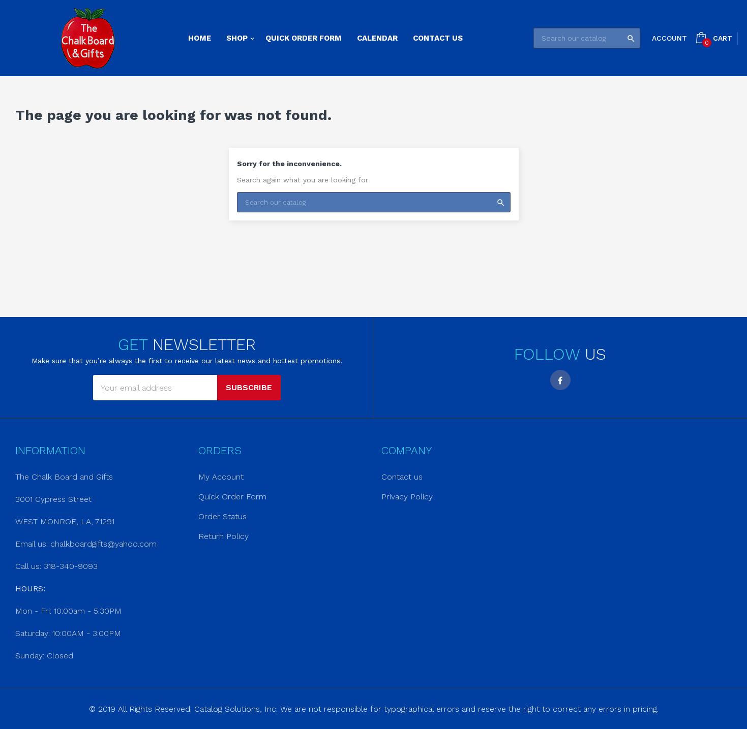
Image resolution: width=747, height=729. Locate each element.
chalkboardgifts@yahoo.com (103, 544)
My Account (221, 477)
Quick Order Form (232, 496)
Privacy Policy (407, 496)
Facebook (560, 380)
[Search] (587, 38)
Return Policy (223, 536)
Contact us (402, 477)
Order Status (222, 516)
